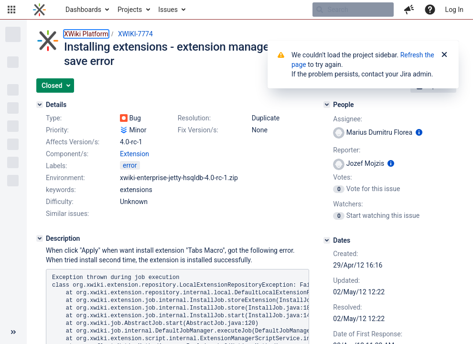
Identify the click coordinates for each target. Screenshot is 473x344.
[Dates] (326, 240)
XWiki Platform (86, 34)
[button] (11, 9)
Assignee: (347, 119)
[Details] (39, 104)
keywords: (61, 190)
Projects (130, 9)
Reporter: (346, 150)
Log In (454, 9)
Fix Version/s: (198, 130)
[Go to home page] (39, 9)
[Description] (39, 238)
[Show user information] (419, 132)
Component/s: (67, 154)
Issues (168, 9)
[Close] (444, 55)
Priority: (57, 130)
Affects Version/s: (72, 142)
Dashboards (83, 9)
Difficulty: (60, 201)
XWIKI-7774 (135, 34)
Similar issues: (67, 213)
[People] (326, 104)
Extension (134, 154)
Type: (54, 118)
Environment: (65, 178)
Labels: (56, 166)
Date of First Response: (367, 334)
